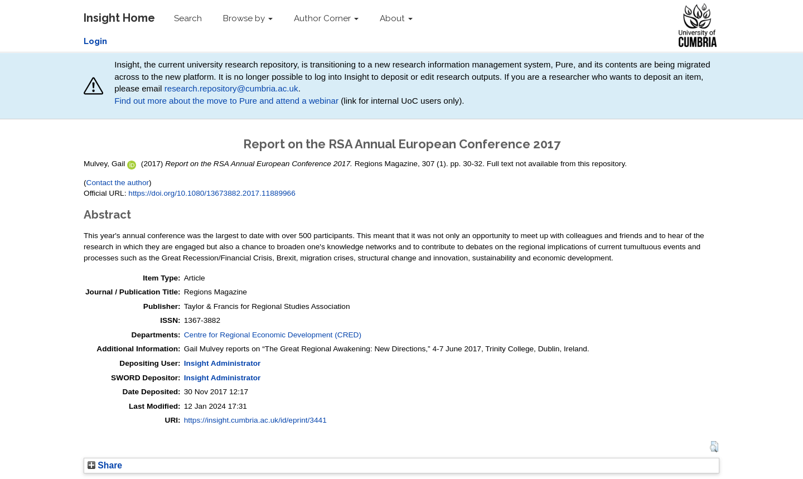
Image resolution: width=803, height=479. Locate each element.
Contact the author (117, 182)
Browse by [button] (248, 18)
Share (105, 465)
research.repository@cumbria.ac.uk (231, 88)
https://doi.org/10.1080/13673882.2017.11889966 (212, 193)
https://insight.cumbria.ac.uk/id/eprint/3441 (255, 420)
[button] (714, 446)
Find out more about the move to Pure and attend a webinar (226, 100)
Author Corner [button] (326, 18)
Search (188, 18)
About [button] (396, 18)
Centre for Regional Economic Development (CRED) (272, 335)
